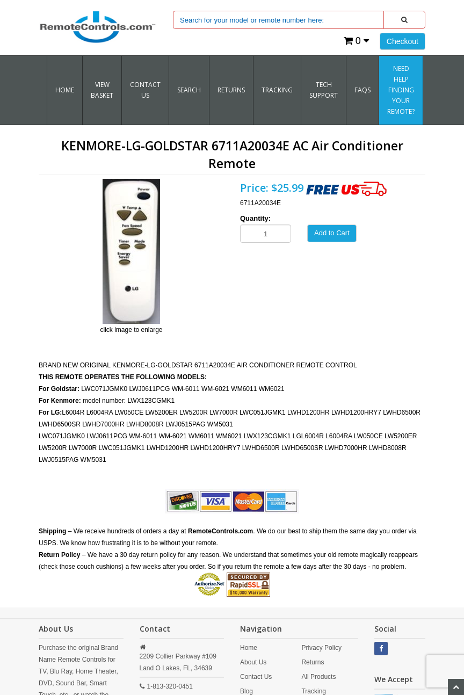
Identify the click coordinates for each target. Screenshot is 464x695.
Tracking (313, 691)
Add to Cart (332, 233)
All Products (318, 676)
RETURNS (231, 90)
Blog (246, 691)
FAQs (362, 90)
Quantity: (255, 218)
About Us (253, 662)
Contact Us (145, 90)
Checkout (402, 41)
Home (64, 90)
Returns (312, 662)
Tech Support (323, 90)
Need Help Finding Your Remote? (401, 90)
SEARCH (189, 90)
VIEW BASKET (102, 90)
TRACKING (277, 90)
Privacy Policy (321, 647)
